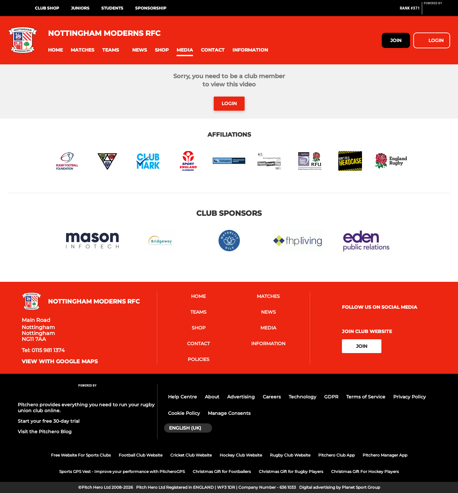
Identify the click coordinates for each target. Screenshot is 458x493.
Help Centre (182, 397)
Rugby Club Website (290, 455)
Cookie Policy (184, 413)
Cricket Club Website (191, 455)
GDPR (331, 397)
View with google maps (60, 361)
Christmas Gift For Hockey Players (365, 471)
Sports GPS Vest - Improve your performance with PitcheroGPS (122, 471)
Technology (302, 397)
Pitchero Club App (336, 455)
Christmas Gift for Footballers (222, 471)
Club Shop (47, 8)
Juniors (80, 8)
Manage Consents (229, 413)
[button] (55, 50)
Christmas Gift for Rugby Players (291, 471)
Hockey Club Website (241, 455)
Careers (272, 397)
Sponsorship (150, 8)
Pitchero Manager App (385, 455)
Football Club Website (140, 455)
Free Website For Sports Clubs (81, 455)
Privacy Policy (409, 397)
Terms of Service (365, 397)
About (212, 397)
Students (112, 8)
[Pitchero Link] (437, 11)
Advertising (241, 397)
